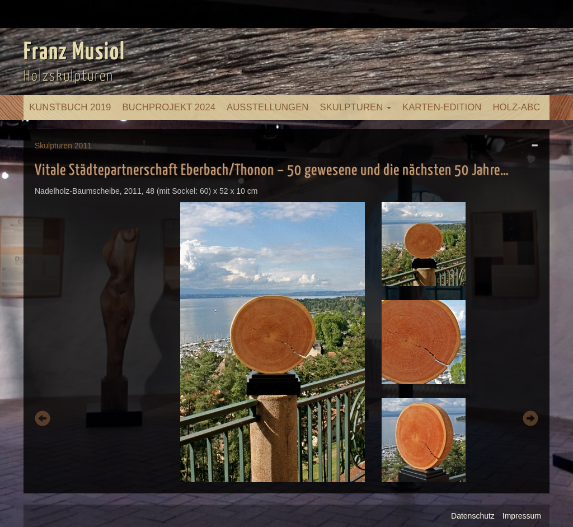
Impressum (521, 515)
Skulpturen (355, 107)
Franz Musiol (74, 52)
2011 (83, 145)
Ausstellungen (267, 107)
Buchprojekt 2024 (168, 107)
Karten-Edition (441, 107)
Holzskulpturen (69, 76)
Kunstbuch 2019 (70, 107)
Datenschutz (473, 515)
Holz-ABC (516, 107)
